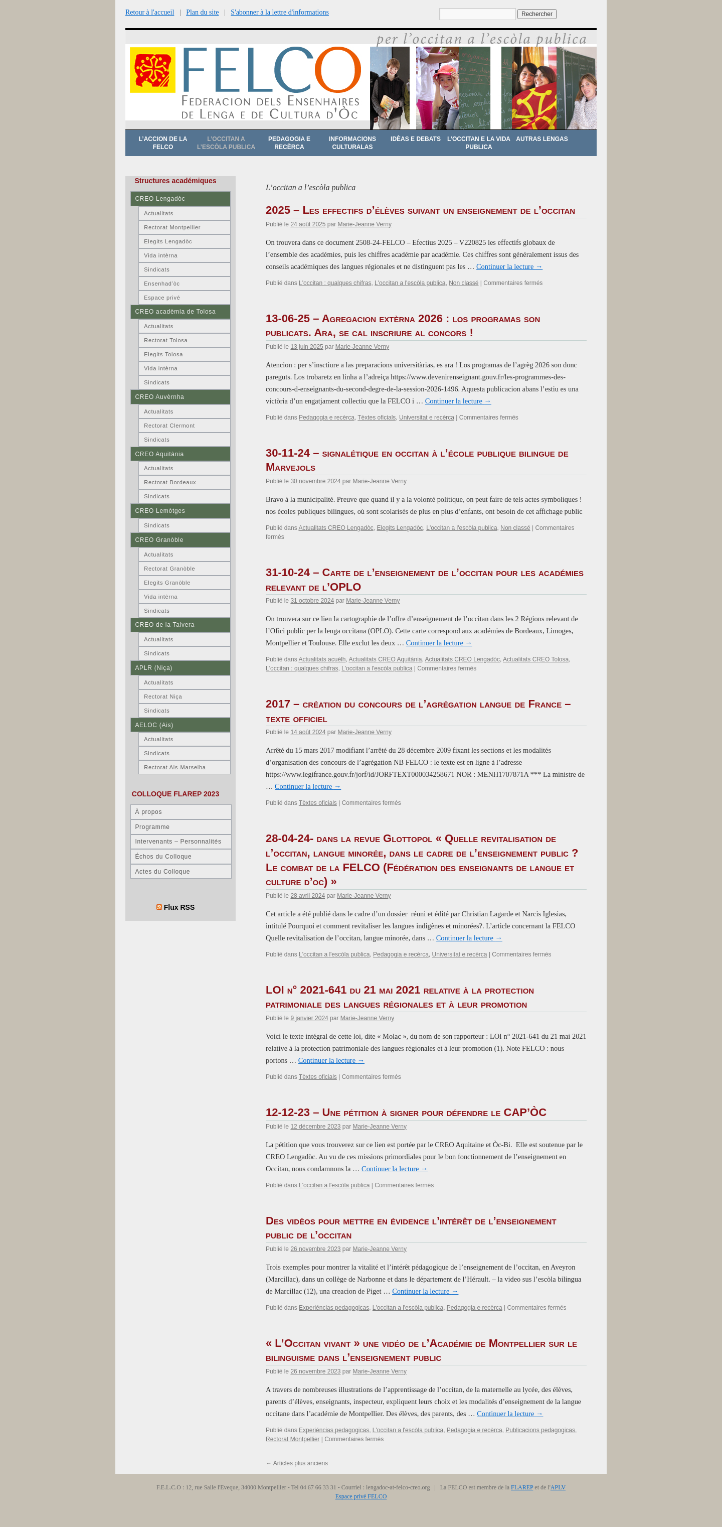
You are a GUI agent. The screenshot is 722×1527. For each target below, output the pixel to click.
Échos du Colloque (163, 856)
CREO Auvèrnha (159, 396)
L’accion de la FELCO (163, 143)
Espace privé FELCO (361, 1496)
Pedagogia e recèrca (289, 143)
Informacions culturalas (352, 143)
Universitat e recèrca (426, 417)
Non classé (463, 283)
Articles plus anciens (297, 1463)
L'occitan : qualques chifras (335, 283)
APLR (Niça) (153, 667)
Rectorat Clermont (169, 426)
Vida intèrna (160, 255)
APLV (558, 1487)
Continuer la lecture (509, 266)
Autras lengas (542, 139)
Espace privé (162, 298)
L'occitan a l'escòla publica (410, 283)
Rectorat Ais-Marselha (175, 767)
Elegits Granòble (167, 583)
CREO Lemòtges (160, 510)
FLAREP (522, 1487)
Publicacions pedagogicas (540, 1430)
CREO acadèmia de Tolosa (175, 311)
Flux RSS (179, 907)
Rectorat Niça (163, 696)
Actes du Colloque (162, 871)
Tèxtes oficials (376, 417)
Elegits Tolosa (163, 354)
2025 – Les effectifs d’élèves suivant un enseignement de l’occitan (420, 210)
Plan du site (202, 12)
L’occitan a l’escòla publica (226, 143)
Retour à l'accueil (149, 12)
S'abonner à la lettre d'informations (280, 12)
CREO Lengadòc (160, 198)
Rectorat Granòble (169, 569)
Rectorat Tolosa (166, 340)
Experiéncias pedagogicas (334, 1307)
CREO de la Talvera (165, 624)
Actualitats (158, 213)
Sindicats (156, 269)
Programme (152, 826)
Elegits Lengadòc (400, 527)
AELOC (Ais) (154, 725)
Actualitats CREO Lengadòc (335, 527)
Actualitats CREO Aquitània (385, 659)
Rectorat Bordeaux (170, 482)
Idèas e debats (416, 139)
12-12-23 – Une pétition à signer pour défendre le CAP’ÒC (406, 1112)
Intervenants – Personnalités (178, 841)
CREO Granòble (159, 539)
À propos (148, 811)
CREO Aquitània (159, 454)
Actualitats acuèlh (321, 659)
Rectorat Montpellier (292, 1439)
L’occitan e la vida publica (478, 143)
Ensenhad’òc (162, 284)
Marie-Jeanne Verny (364, 224)
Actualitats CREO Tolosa (536, 659)
